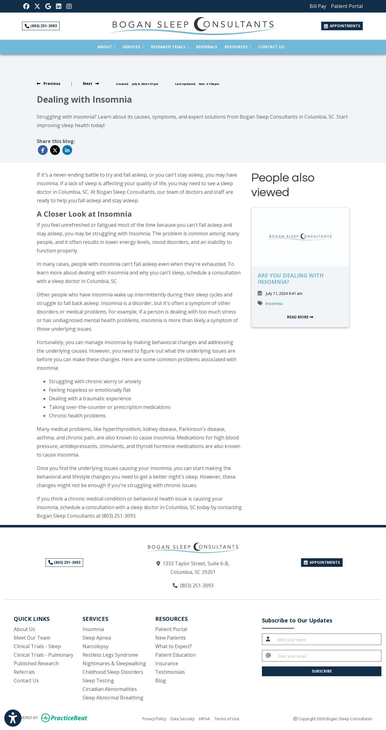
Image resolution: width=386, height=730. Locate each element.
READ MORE (300, 317)
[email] (327, 656)
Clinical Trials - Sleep (37, 646)
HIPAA (204, 718)
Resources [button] (238, 47)
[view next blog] (91, 83)
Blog (160, 680)
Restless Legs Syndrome (110, 654)
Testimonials (170, 672)
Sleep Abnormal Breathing (113, 697)
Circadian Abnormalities (110, 689)
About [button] (106, 47)
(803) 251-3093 (41, 25)
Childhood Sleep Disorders (113, 672)
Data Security (182, 718)
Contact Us (271, 47)
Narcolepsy (95, 646)
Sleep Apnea (97, 637)
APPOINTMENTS (322, 562)
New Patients (170, 637)
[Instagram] (69, 6)
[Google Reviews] (48, 6)
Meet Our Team (32, 637)
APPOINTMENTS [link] (342, 25)
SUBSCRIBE (322, 671)
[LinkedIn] (58, 6)
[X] (37, 6)
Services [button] (133, 47)
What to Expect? (173, 646)
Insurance (166, 663)
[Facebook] (26, 6)
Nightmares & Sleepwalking (114, 663)
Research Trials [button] (170, 47)
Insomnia (274, 303)
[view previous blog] (49, 83)
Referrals (208, 46)
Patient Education (175, 654)
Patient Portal (171, 629)
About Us (24, 629)
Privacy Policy (154, 718)
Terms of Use (227, 718)
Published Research (36, 663)
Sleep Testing (98, 680)
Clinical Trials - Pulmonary (43, 654)
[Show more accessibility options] (12, 719)
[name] (327, 639)
